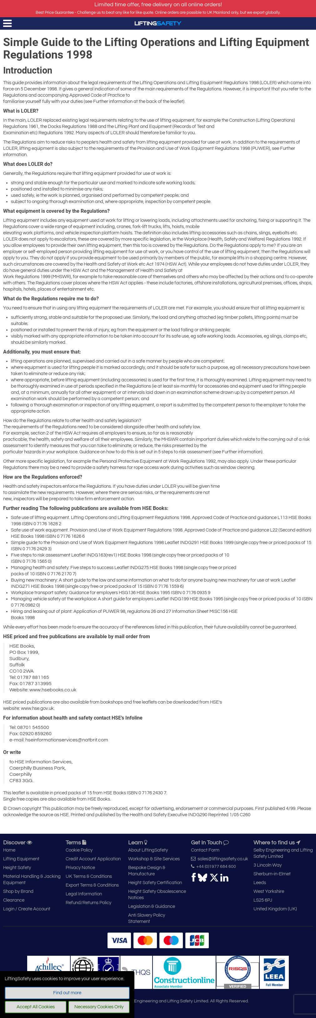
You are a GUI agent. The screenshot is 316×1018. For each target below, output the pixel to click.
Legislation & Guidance (151, 906)
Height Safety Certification (155, 882)
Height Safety (17, 867)
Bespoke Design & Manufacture (146, 870)
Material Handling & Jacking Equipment (32, 879)
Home (9, 850)
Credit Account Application (93, 859)
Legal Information (84, 894)
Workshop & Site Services (154, 859)
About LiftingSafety (148, 850)
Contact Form (205, 850)
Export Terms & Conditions (92, 885)
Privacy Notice (80, 867)
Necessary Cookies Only (98, 1007)
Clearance (13, 900)
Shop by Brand (18, 891)
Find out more (67, 992)
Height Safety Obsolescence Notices (157, 894)
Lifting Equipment (21, 859)
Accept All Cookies (36, 1007)
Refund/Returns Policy (88, 902)
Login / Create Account (26, 909)
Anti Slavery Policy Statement (146, 918)
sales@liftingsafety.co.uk (219, 858)
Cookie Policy (79, 850)
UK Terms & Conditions (89, 876)
